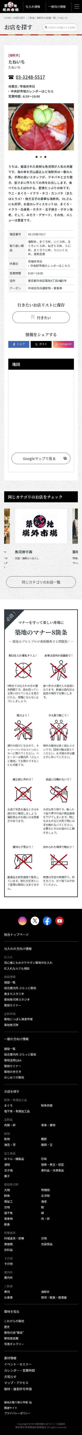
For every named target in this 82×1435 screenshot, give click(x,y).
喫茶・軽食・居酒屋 (54, 1297)
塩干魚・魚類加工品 (17, 1111)
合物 (7, 1207)
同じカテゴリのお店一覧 (41, 582)
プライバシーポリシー (17, 1413)
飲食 (7, 1224)
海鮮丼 (45, 1292)
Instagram (63, 344)
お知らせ (10, 1376)
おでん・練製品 (14, 1159)
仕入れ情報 (33, 6)
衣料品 (8, 1250)
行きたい (41, 317)
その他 (8, 1264)
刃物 (44, 1238)
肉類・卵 (10, 1125)
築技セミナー (12, 1005)
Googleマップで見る (39, 458)
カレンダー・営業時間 (19, 1370)
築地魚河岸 (11, 1025)
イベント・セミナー (18, 1364)
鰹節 (44, 1139)
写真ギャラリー (14, 1344)
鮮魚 (7, 1196)
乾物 (7, 1139)
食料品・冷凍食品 (52, 1170)
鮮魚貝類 (46, 1105)
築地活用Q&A (12, 1060)
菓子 (7, 1176)
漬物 (7, 1164)
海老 (44, 1201)
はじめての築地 (14, 1077)
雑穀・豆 (46, 1145)
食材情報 (10, 1358)
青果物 (8, 1219)
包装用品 (46, 1244)
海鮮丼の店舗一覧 (46, 17)
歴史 (7, 1327)
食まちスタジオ (14, 994)
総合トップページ (16, 934)
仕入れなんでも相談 (17, 968)
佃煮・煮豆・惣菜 (52, 1164)
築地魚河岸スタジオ (17, 999)
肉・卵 (45, 1219)
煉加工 (8, 1201)
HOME (7, 17)
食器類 (8, 1244)
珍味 (44, 1159)
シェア (18, 344)
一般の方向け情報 (16, 1039)
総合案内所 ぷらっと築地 (20, 988)
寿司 (7, 1292)
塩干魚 (8, 1213)
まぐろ (8, 1105)
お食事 (8, 1297)
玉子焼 (8, 1170)
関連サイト (10, 1408)
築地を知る (11, 1311)
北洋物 (45, 1196)
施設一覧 (10, 982)
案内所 (8, 1277)
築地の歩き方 (12, 1072)
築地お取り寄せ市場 (16, 1402)
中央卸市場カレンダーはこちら (32, 91)
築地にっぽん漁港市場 (18, 1019)
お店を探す (19, 17)
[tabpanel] (41, 126)
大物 (7, 1190)
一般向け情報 (57, 6)
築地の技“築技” (14, 1332)
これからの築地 (14, 1321)
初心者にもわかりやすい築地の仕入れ (28, 962)
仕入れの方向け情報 (18, 948)
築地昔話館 (11, 1338)
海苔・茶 (10, 1145)
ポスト (41, 344)
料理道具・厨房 (14, 1238)
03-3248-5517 (30, 77)
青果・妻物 (48, 1125)
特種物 (45, 1190)
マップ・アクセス (16, 1382)
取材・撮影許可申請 (18, 1389)
